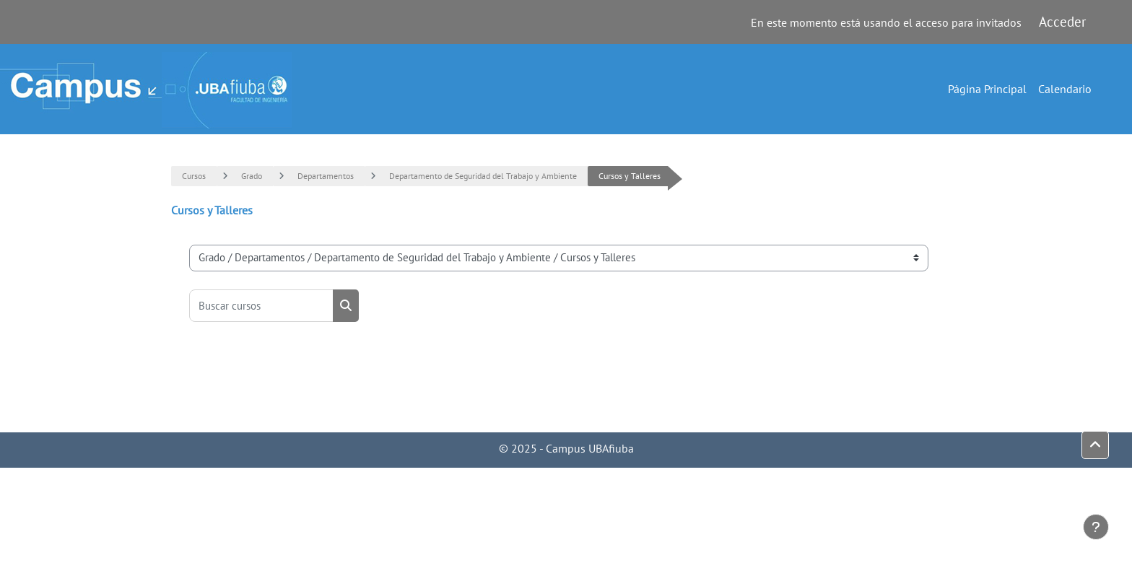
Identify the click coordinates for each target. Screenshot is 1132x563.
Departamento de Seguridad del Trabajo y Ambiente (483, 175)
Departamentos (325, 175)
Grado (251, 175)
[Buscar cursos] (261, 305)
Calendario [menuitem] (1065, 89)
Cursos (194, 175)
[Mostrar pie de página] (1096, 527)
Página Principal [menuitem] (987, 89)
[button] (1095, 445)
